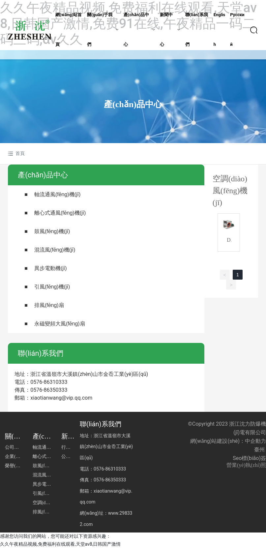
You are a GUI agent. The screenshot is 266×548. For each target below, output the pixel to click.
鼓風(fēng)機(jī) (52, 231)
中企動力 (255, 441)
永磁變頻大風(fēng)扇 (59, 323)
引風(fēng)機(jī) (52, 286)
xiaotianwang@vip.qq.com (61, 398)
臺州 (259, 449)
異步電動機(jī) (50, 268)
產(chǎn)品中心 (133, 104)
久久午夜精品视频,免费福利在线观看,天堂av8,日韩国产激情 (60, 544)
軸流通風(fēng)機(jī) (57, 194)
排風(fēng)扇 (49, 305)
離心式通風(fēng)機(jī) (60, 213)
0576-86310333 (48, 382)
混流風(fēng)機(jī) (54, 250)
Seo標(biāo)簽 (249, 458)
